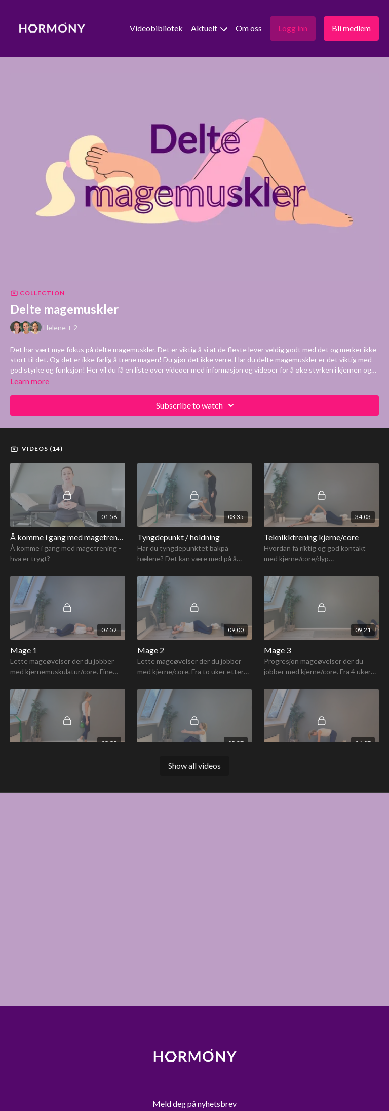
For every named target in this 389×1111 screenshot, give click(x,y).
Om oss (249, 28)
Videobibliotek (156, 28)
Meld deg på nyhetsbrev (194, 1103)
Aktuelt (209, 28)
